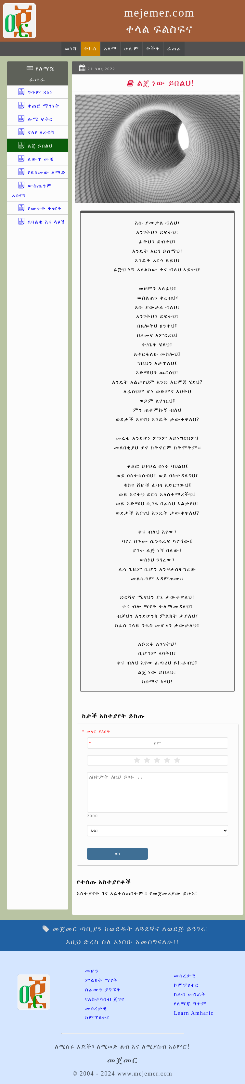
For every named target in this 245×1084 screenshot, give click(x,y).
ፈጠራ (174, 48)
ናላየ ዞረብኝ (33, 132)
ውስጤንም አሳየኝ (32, 190)
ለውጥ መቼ (33, 159)
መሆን (92, 971)
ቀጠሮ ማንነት (36, 106)
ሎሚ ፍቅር (32, 119)
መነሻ (71, 48)
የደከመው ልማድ (39, 172)
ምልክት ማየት (101, 980)
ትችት (153, 48)
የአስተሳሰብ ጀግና (105, 999)
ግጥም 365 (32, 92)
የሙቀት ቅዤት (37, 208)
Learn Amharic (193, 1013)
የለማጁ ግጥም (190, 1003)
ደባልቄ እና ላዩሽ (38, 222)
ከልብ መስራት (190, 994)
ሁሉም (131, 48)
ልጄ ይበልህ (32, 145)
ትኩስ (90, 48)
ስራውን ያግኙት (103, 989)
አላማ (110, 48)
